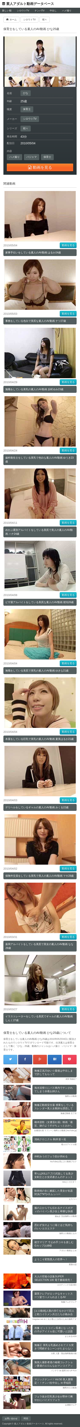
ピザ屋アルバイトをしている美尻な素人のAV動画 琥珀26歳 (39, 602)
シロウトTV (23, 10)
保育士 (27, 109)
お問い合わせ (11, 1418)
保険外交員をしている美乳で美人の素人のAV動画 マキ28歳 (39, 875)
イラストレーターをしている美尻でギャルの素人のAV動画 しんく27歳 (39, 1018)
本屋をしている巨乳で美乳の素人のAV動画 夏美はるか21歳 (39, 739)
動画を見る (68, 245)
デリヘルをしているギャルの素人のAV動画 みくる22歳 (36, 807)
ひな (25, 93)
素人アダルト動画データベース (30, 4)
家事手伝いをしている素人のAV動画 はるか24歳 (33, 252)
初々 (25, 128)
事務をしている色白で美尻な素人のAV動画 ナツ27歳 (35, 320)
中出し (53, 10)
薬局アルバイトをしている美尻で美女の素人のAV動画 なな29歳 (39, 946)
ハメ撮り (66, 10)
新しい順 (7, 10)
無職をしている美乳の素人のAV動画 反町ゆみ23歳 (34, 389)
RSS (26, 1418)
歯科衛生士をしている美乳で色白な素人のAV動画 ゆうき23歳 (39, 459)
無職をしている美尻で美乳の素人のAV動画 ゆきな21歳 (36, 670)
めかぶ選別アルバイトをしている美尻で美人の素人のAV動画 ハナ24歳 (39, 531)
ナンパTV (40, 10)
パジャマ (31, 156)
